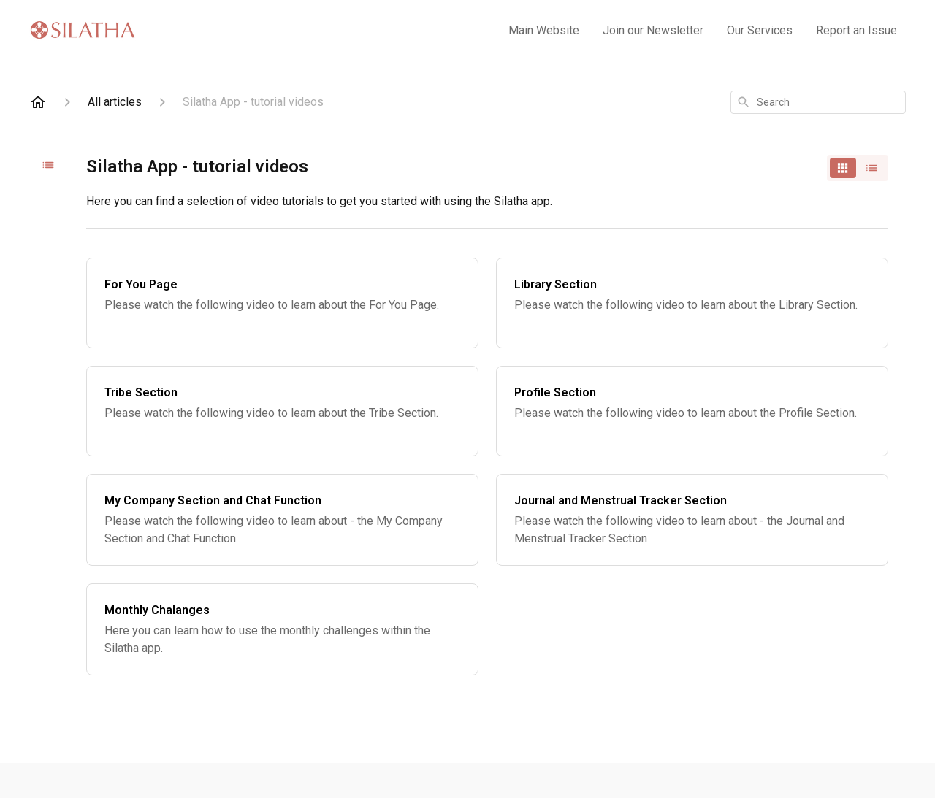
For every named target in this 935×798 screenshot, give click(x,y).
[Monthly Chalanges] (282, 629)
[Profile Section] (692, 411)
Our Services (760, 30)
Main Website (543, 30)
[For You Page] (282, 303)
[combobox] (818, 102)
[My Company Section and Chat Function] (282, 520)
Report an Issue (856, 30)
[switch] (857, 168)
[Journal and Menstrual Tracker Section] (692, 520)
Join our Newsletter (653, 30)
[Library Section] (692, 303)
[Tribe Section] (282, 411)
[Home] (38, 102)
